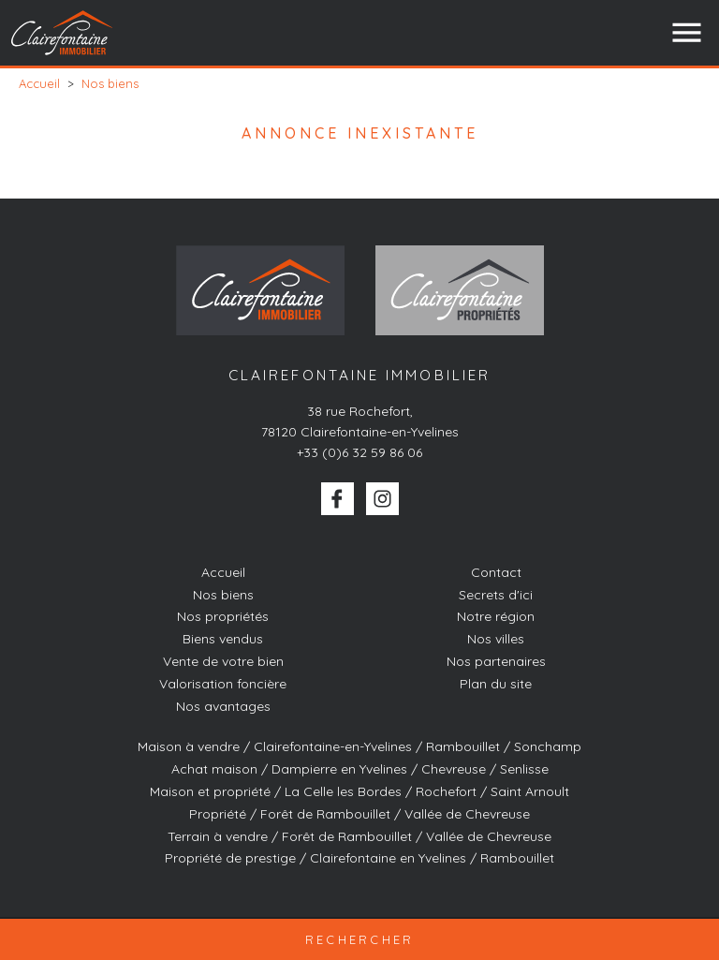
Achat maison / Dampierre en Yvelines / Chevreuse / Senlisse (360, 769)
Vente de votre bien (223, 661)
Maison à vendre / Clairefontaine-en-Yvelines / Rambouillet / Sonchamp (359, 746)
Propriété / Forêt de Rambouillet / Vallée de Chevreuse (359, 813)
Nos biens (223, 594)
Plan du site (496, 683)
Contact (496, 572)
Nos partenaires (496, 661)
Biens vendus (223, 638)
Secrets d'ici (496, 594)
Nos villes (495, 638)
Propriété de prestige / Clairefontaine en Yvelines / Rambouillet (359, 857)
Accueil (223, 572)
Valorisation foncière (222, 683)
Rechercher (360, 939)
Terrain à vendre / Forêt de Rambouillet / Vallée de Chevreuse (359, 836)
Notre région (496, 616)
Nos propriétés (223, 616)
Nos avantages (223, 706)
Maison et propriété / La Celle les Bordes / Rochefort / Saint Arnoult (359, 791)
